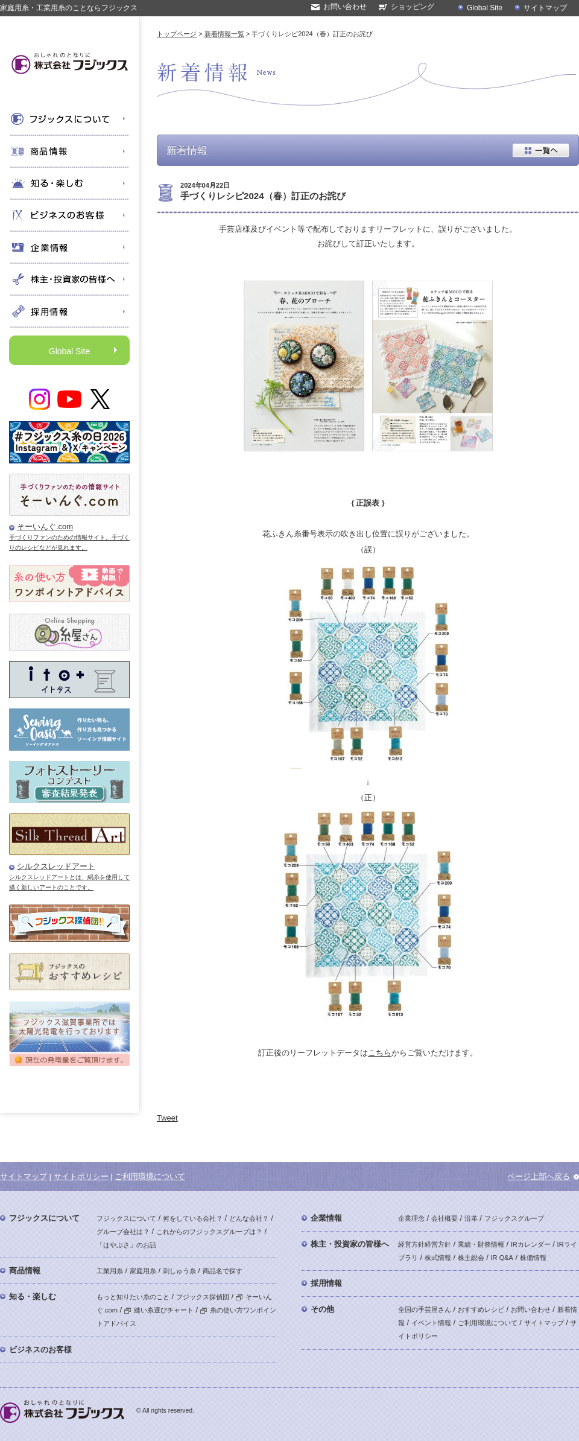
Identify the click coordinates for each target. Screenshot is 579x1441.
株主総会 (471, 1257)
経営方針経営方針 (424, 1244)
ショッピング (412, 6)
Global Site (484, 8)
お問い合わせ (345, 6)
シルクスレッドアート (56, 866)
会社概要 (444, 1218)
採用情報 (326, 1283)
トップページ (177, 33)
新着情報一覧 (224, 33)
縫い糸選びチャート (159, 1310)
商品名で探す (222, 1270)
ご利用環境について (150, 1176)
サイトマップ (545, 8)
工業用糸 (109, 1270)
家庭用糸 (143, 1270)
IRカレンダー (531, 1244)
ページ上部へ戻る (538, 1176)
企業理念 (411, 1218)
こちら (379, 1052)
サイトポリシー (81, 1176)
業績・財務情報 (481, 1244)
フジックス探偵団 (202, 1296)
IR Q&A (502, 1257)
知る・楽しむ (32, 1296)
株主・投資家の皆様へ (350, 1244)
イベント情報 (431, 1322)
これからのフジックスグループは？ (209, 1231)
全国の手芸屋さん (424, 1309)
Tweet (167, 1117)
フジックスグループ (514, 1218)
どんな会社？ (249, 1218)
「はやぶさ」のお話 (126, 1245)
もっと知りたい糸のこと (132, 1296)
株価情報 (533, 1257)
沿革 (471, 1218)
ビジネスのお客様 (40, 1349)
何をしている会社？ (193, 1218)
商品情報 (24, 1270)
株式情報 (438, 1257)
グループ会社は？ (123, 1231)
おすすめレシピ (481, 1309)
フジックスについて (44, 1218)
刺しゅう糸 (179, 1270)
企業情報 (326, 1218)
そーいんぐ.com (45, 526)
